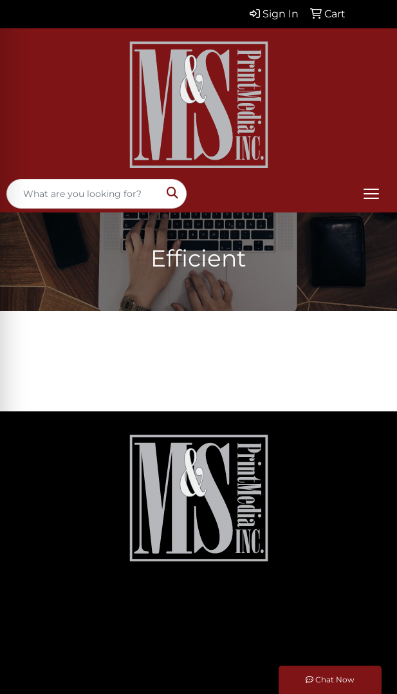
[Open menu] (371, 194)
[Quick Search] (83, 194)
